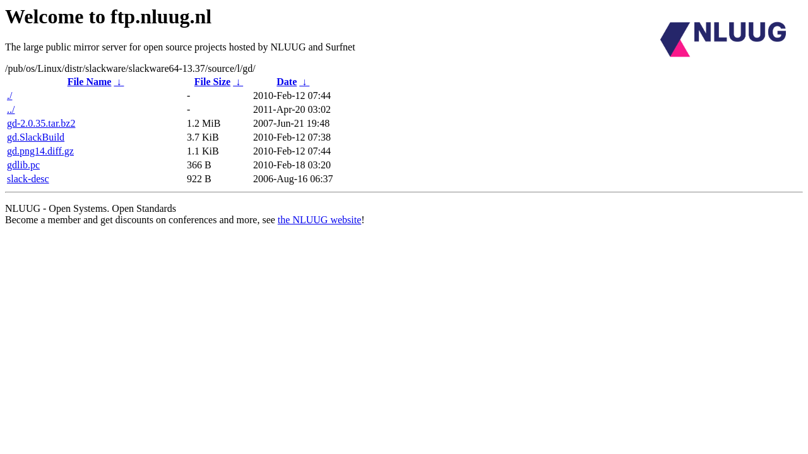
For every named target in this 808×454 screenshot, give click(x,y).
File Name (90, 81)
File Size (212, 81)
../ (11, 109)
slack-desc (28, 178)
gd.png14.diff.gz (40, 151)
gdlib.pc (23, 165)
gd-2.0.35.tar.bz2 (41, 123)
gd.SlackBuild (35, 137)
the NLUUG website (319, 219)
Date (286, 81)
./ (9, 95)
